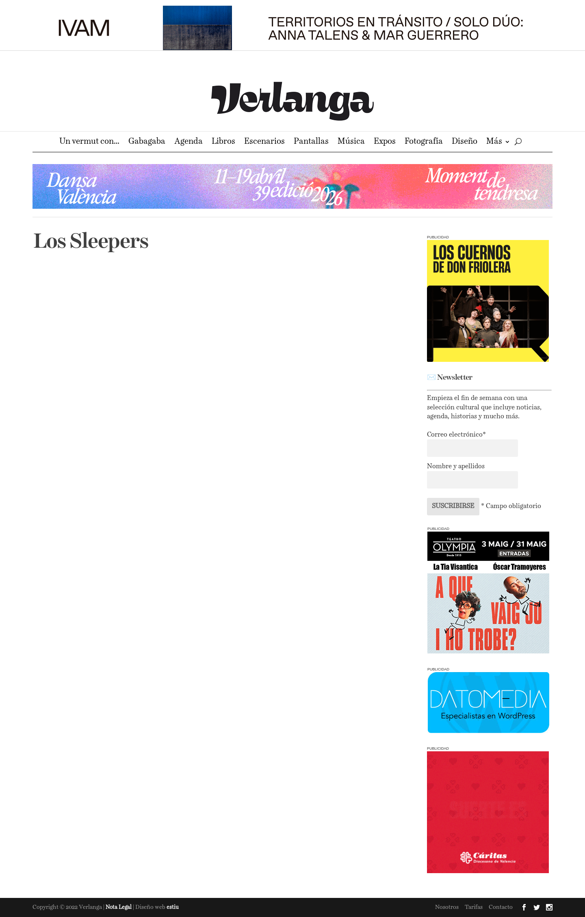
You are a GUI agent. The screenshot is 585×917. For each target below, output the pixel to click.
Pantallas (311, 142)
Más (494, 142)
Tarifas (474, 907)
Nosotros (447, 907)
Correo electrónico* (456, 435)
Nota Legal (119, 907)
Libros (223, 142)
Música (351, 142)
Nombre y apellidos (456, 466)
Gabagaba (146, 142)
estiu (173, 907)
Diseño (464, 142)
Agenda (188, 142)
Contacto (501, 907)
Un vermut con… (89, 142)
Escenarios (264, 142)
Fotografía (424, 142)
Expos (385, 142)
